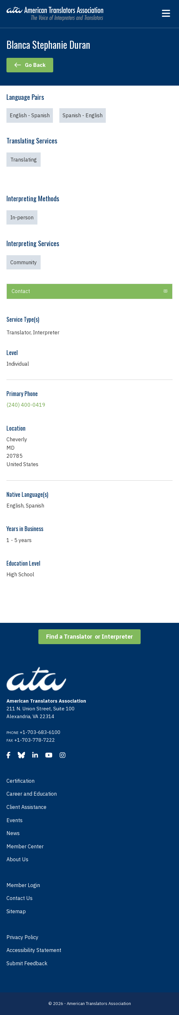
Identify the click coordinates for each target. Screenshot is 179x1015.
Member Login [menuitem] (23, 885)
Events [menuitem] (14, 820)
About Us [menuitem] (17, 859)
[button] (165, 291)
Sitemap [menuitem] (16, 911)
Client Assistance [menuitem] (26, 807)
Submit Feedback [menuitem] (26, 963)
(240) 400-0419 (25, 405)
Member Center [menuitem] (25, 846)
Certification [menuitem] (20, 781)
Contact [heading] (21, 291)
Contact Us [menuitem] (19, 898)
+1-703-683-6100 (40, 732)
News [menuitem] (13, 833)
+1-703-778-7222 (34, 740)
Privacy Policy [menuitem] (22, 937)
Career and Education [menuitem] (31, 793)
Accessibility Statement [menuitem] (33, 950)
